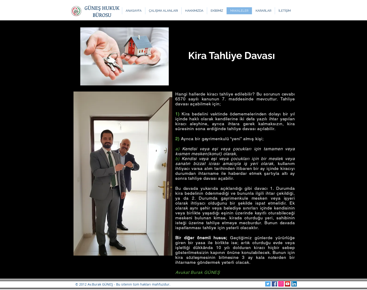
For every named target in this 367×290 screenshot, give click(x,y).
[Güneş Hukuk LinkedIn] (294, 283)
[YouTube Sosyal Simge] (287, 283)
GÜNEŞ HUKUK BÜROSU (101, 11)
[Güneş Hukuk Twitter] (268, 283)
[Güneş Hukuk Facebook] (274, 283)
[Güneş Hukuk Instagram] (281, 283)
